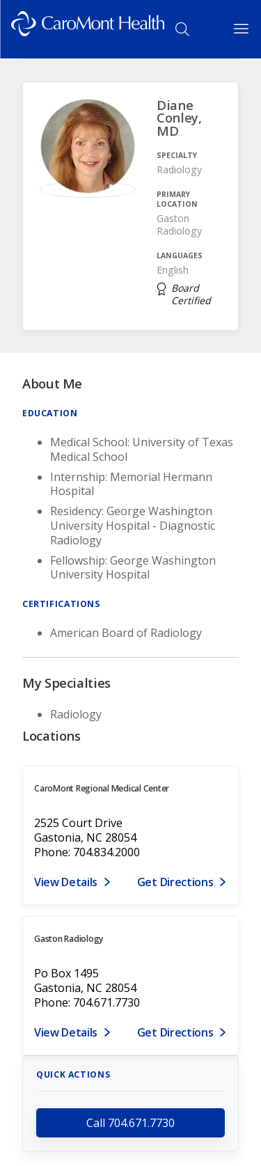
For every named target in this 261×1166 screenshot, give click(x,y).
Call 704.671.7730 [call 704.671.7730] (130, 1122)
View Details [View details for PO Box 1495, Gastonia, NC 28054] (65, 1032)
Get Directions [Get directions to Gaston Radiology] (175, 1032)
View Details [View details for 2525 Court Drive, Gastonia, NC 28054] (65, 882)
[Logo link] (87, 29)
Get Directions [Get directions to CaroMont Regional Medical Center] (175, 882)
